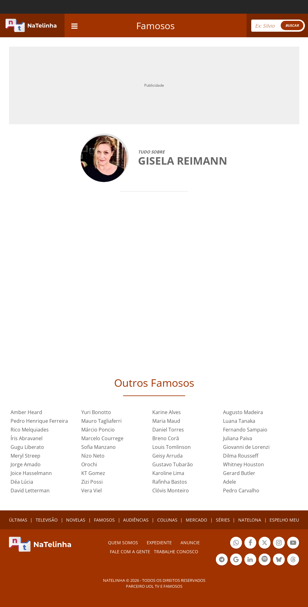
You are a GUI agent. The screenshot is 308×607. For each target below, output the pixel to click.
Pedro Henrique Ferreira (39, 421)
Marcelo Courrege (102, 438)
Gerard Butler (239, 473)
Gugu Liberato (27, 447)
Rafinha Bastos (169, 481)
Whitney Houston (243, 464)
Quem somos (123, 542)
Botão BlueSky (279, 560)
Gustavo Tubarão (172, 464)
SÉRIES (223, 520)
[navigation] (74, 25)
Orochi (89, 464)
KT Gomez (93, 473)
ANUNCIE (190, 542)
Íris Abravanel (26, 438)
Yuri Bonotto (96, 412)
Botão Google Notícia (236, 560)
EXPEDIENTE (159, 542)
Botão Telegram (222, 560)
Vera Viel (91, 490)
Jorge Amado (26, 464)
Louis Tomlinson (171, 447)
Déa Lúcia (22, 481)
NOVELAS (75, 520)
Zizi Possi (92, 481)
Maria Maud (166, 421)
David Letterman (30, 490)
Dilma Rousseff (240, 455)
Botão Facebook (250, 543)
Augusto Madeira (243, 412)
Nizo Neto (93, 455)
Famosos (155, 25)
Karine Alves (166, 412)
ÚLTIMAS (18, 520)
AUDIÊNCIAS (136, 520)
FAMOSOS (104, 520)
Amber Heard (26, 412)
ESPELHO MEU (284, 520)
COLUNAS (167, 520)
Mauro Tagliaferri (101, 421)
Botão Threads (293, 560)
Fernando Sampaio (245, 429)
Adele (229, 481)
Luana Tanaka (239, 421)
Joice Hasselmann (31, 473)
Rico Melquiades (30, 429)
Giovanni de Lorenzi (246, 447)
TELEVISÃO (47, 520)
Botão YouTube (293, 543)
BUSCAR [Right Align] (292, 25)
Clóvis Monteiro (170, 490)
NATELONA (249, 520)
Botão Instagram (279, 543)
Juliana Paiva (237, 438)
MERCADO (196, 520)
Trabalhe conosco (176, 552)
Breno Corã (165, 438)
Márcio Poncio (98, 429)
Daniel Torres (168, 429)
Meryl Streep (25, 455)
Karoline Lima (168, 473)
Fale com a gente (130, 552)
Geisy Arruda (167, 455)
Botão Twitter (264, 543)
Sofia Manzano (98, 447)
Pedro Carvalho (241, 490)
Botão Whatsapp (236, 543)
